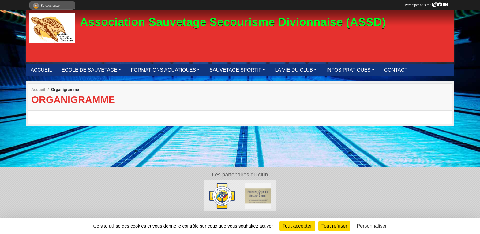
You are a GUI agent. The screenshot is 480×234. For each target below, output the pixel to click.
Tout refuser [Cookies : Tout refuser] (334, 225)
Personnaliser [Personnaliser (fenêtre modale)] (372, 225)
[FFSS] (222, 195)
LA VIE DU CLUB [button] (294, 69)
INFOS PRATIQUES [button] (348, 69)
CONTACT (395, 69)
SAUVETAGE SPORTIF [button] (235, 69)
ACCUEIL (41, 69)
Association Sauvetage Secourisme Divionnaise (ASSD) (233, 22)
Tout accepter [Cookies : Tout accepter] (297, 225)
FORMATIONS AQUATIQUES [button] (163, 69)
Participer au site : (426, 5)
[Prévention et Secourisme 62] (258, 195)
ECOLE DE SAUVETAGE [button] (89, 69)
